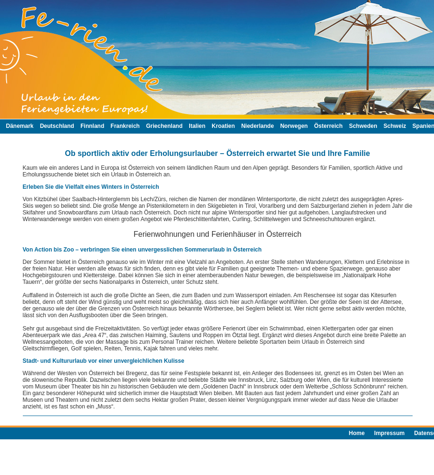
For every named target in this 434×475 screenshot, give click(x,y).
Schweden (363, 126)
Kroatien (223, 126)
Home (357, 433)
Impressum (389, 433)
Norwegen (294, 126)
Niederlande (257, 126)
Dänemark (20, 126)
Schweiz (395, 126)
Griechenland (164, 126)
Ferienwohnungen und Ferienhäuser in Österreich (217, 234)
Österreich (328, 126)
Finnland (92, 126)
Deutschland (57, 126)
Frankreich (125, 126)
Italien (197, 126)
